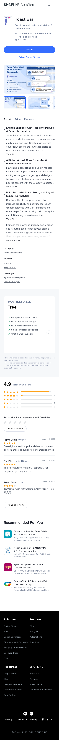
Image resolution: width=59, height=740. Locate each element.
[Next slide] (48, 332)
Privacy (7, 263)
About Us (34, 674)
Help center (10, 267)
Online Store (10, 626)
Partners (34, 679)
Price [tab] (18, 119)
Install (29, 49)
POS (6, 632)
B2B (6, 658)
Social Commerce (13, 637)
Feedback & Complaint (41, 690)
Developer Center (13, 690)
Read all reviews (16, 505)
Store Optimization (13, 253)
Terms (21, 719)
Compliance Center (13, 684)
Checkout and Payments (16, 642)
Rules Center (36, 684)
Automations (36, 637)
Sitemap (33, 719)
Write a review (15, 429)
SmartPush (35, 642)
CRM (32, 626)
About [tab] (7, 119)
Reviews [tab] (29, 119)
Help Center (10, 674)
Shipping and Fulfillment (15, 648)
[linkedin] (25, 714)
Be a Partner (10, 695)
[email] (31, 714)
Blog (6, 679)
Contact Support (12, 282)
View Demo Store (29, 57)
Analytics (34, 632)
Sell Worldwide (11, 653)
